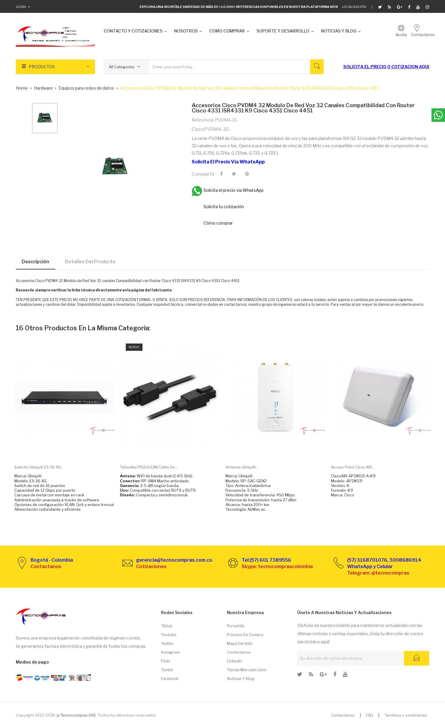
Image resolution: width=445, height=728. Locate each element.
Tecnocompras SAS (78, 715)
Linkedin (234, 661)
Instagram (170, 652)
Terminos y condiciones (406, 715)
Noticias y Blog (240, 678)
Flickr (165, 661)
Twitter (167, 643)
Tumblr (167, 669)
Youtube (168, 634)
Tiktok (166, 625)
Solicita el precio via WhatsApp (228, 162)
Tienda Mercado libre (246, 669)
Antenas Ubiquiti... (241, 467)
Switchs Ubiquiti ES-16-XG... (39, 467)
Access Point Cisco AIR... (353, 467)
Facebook (170, 678)
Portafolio (236, 625)
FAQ (369, 715)
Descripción (35, 261)
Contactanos (239, 652)
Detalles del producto (90, 261)
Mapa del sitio (240, 643)
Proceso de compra (245, 634)
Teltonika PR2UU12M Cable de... (149, 467)
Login (21, 7)
